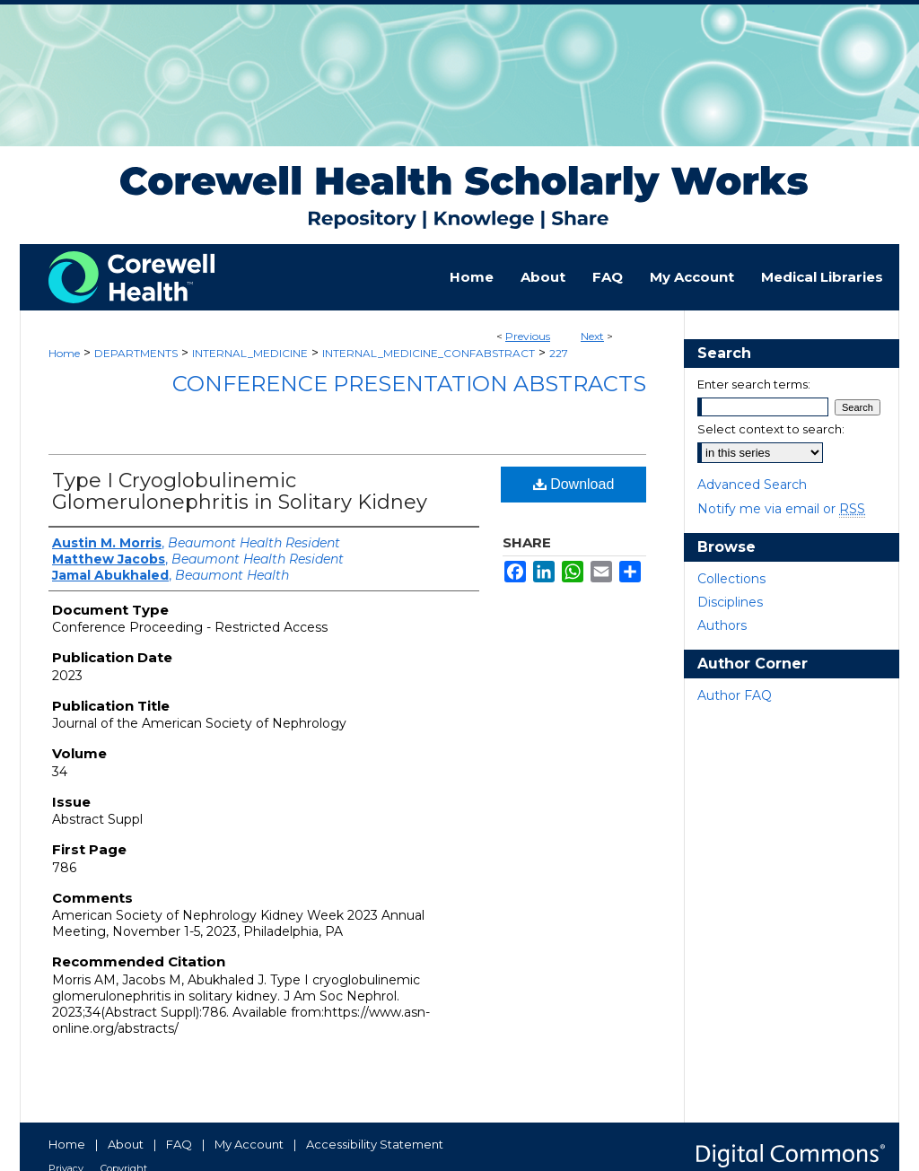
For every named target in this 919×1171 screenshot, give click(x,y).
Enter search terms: (753, 384)
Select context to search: (771, 429)
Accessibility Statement (374, 1144)
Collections (731, 579)
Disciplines (730, 602)
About (126, 1144)
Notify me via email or (781, 509)
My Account (249, 1144)
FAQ (179, 1144)
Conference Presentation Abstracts (409, 384)
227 (558, 353)
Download (574, 484)
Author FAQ (734, 695)
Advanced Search (752, 484)
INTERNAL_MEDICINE (250, 353)
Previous (527, 336)
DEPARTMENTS (136, 353)
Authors (722, 625)
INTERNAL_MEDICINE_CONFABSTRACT (428, 353)
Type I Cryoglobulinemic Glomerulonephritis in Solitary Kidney (239, 491)
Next (592, 336)
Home (64, 353)
